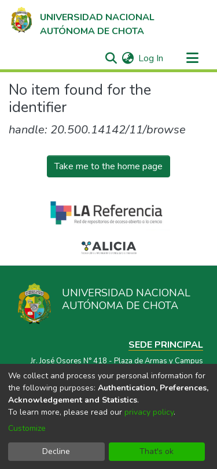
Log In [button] (151, 58)
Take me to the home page (108, 166)
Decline (56, 451)
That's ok (156, 451)
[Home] (82, 21)
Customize (27, 428)
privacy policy (149, 412)
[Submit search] (111, 58)
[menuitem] (127, 58)
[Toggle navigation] (192, 58)
